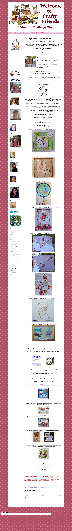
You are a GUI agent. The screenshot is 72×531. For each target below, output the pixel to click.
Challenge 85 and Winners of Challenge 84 (16, 261)
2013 (12, 279)
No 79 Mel (43, 401)
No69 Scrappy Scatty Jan (43, 443)
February (14, 270)
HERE (52, 104)
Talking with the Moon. (52, 181)
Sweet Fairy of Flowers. (54, 207)
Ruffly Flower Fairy (52, 233)
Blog (40, 107)
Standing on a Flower (53, 129)
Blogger (46, 504)
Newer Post (27, 495)
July (13, 249)
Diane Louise (30, 207)
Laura (30, 181)
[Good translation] (3, 512)
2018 (12, 239)
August (13, 248)
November (14, 242)
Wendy (30, 129)
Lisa (30, 298)
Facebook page (46, 107)
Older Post (60, 495)
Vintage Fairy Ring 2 (53, 155)
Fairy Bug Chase (53, 324)
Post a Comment (29, 493)
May (13, 265)
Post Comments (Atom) (33, 497)
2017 (12, 274)
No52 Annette (43, 428)
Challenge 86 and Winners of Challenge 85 (16, 258)
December (14, 241)
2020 (12, 236)
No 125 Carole (43, 384)
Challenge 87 (36, 487)
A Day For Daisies (30, 487)
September (14, 246)
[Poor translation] (6, 512)
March (13, 268)
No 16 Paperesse (43, 354)
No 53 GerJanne (43, 415)
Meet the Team (21, 32)
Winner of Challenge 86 (42, 487)
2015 (12, 277)
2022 (12, 232)
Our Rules (15, 32)
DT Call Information (40, 32)
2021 (12, 234)
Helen (30, 155)
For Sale (32, 32)
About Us (28, 32)
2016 (12, 276)
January (13, 272)
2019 (12, 237)
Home (10, 32)
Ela (31, 233)
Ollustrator (38, 504)
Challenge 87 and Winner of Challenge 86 (16, 254)
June (13, 251)
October (13, 244)
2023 (12, 230)
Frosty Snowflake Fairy (52, 298)
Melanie (31, 324)
